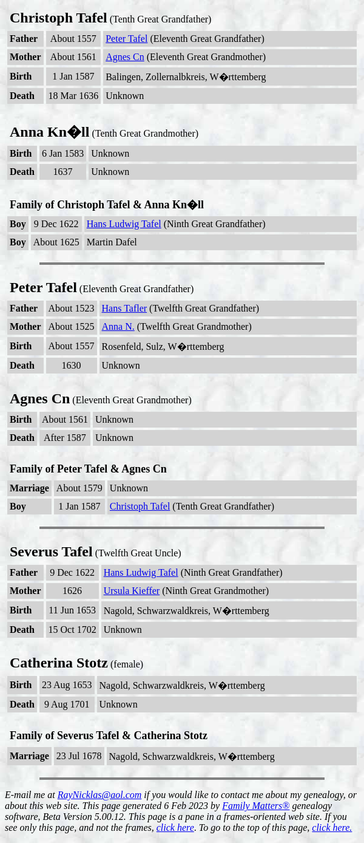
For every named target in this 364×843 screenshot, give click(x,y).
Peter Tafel (126, 38)
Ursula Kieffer (132, 590)
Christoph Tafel (140, 506)
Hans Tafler (124, 308)
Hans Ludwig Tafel (124, 224)
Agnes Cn (125, 57)
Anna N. (118, 326)
